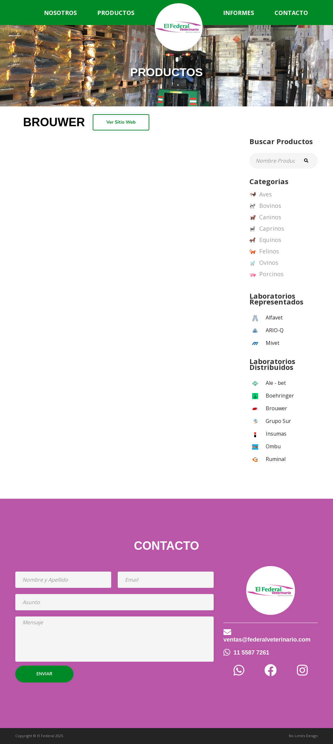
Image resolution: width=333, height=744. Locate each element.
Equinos (265, 240)
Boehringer (280, 395)
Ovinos (263, 263)
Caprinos (266, 228)
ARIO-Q (275, 330)
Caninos (265, 217)
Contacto (291, 13)
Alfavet (274, 317)
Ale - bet (276, 382)
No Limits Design (303, 735)
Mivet (272, 342)
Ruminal (276, 459)
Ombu (273, 446)
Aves (260, 194)
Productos (115, 13)
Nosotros (60, 13)
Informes (238, 13)
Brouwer (276, 408)
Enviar (44, 674)
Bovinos (265, 206)
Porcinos (266, 274)
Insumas (276, 433)
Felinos (264, 251)
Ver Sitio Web (121, 122)
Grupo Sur (278, 421)
